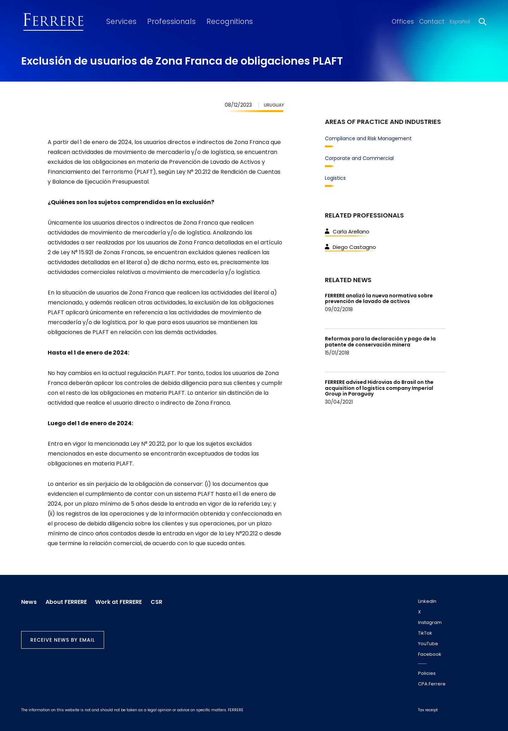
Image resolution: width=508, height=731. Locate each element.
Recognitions (213, 21)
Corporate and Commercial (359, 158)
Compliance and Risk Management (368, 138)
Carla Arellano (347, 231)
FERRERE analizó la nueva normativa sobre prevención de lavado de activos (379, 298)
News (29, 600)
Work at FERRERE (125, 600)
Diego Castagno (350, 247)
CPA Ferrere (432, 684)
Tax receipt (428, 710)
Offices (408, 21)
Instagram (430, 622)
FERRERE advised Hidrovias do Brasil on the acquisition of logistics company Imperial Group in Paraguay (379, 388)
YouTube (428, 643)
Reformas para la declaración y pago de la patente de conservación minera (380, 341)
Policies (427, 673)
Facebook (429, 654)
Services (117, 21)
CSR (166, 600)
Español (460, 21)
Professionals (161, 21)
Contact (434, 21)
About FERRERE (69, 600)
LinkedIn (427, 601)
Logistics (335, 178)
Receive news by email (62, 637)
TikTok (425, 633)
